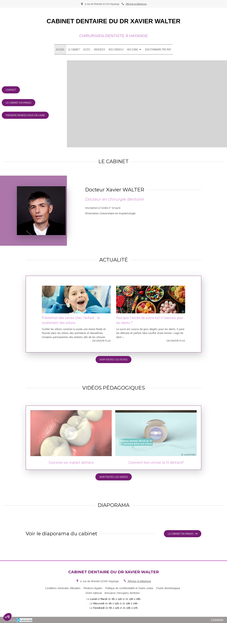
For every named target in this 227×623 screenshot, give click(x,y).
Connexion (217, 619)
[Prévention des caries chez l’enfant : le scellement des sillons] (76, 299)
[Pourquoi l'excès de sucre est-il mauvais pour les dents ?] (150, 299)
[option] (76, 314)
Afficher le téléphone (136, 4)
